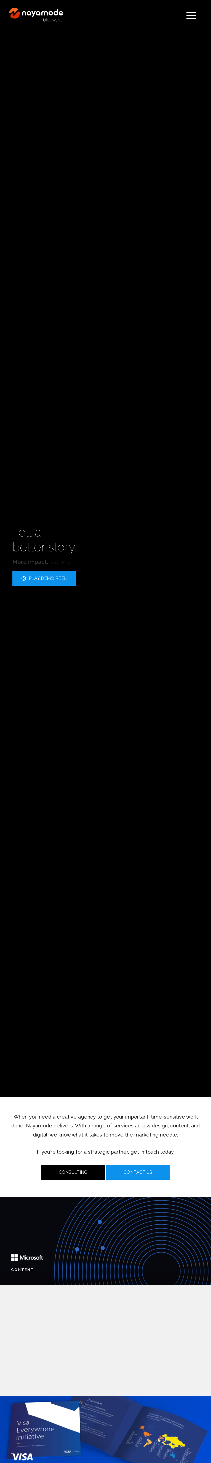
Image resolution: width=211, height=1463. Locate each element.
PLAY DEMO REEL (44, 578)
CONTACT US (138, 1172)
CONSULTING (73, 1172)
